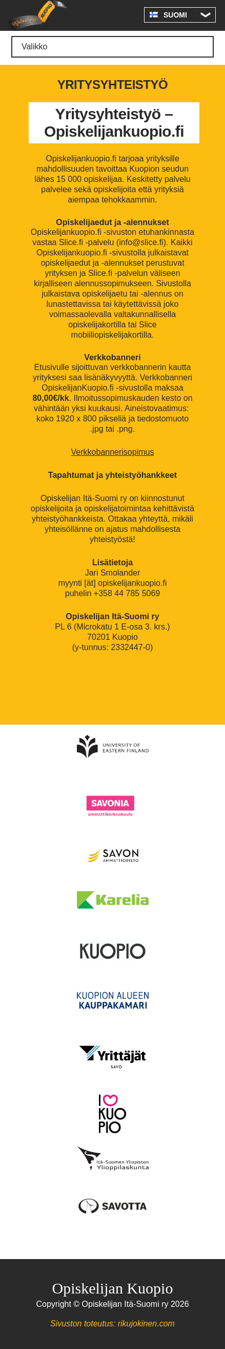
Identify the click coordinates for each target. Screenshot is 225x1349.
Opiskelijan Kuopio (37, 15)
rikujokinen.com (146, 1323)
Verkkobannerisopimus (112, 452)
